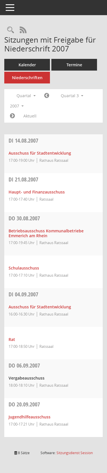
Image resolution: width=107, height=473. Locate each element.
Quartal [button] (26, 95)
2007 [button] (17, 106)
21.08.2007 (23, 179)
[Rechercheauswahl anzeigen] (10, 30)
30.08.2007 (24, 218)
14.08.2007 (23, 140)
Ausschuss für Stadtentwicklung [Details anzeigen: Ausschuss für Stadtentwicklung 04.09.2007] (40, 307)
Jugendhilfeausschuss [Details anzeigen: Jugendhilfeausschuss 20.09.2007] (30, 417)
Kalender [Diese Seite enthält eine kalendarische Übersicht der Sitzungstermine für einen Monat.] (27, 64)
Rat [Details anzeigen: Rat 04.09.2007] (12, 339)
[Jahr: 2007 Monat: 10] (12, 116)
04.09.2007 (23, 294)
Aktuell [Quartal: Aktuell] (30, 116)
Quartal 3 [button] (72, 95)
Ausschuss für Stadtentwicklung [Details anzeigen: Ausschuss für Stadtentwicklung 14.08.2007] (40, 153)
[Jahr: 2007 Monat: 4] (46, 96)
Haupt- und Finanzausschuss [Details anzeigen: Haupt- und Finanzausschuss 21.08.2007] (37, 192)
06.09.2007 (24, 365)
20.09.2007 (24, 404)
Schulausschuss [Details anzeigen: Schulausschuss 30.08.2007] (24, 268)
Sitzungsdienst (74, 452)
